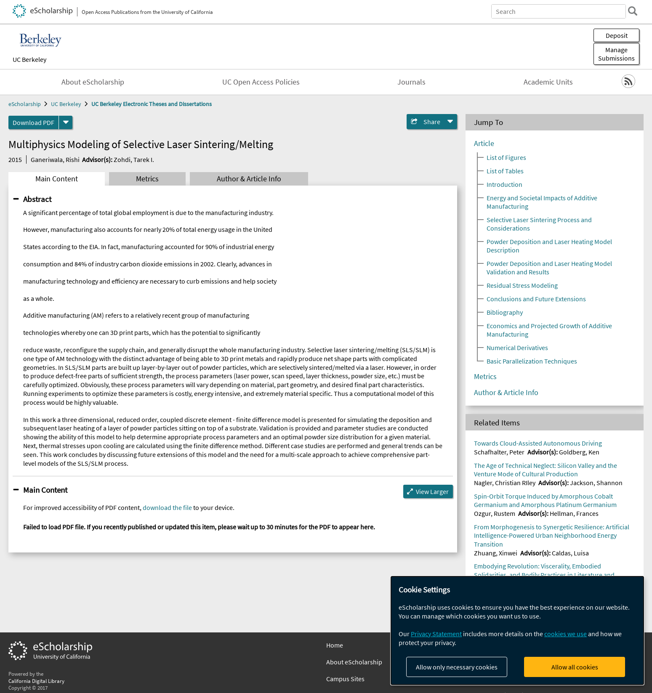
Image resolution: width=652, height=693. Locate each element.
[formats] (65, 122)
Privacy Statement (436, 633)
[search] (632, 11)
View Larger (432, 491)
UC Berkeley (29, 59)
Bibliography (505, 312)
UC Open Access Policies (261, 82)
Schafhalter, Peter (499, 452)
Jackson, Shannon (596, 482)
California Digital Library (36, 680)
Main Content (56, 178)
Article (484, 143)
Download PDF (33, 122)
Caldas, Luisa (570, 553)
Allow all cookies (574, 667)
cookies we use (565, 633)
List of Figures (506, 157)
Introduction (504, 184)
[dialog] (517, 630)
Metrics (147, 178)
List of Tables (505, 171)
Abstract (37, 199)
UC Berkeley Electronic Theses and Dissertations (151, 104)
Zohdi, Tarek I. (134, 159)
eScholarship (24, 104)
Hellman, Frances (574, 513)
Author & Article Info (249, 178)
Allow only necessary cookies (457, 667)
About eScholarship (92, 82)
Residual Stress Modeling (522, 285)
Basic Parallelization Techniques (532, 361)
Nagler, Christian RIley (504, 482)
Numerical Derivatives (517, 347)
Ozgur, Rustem (494, 513)
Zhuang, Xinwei (495, 553)
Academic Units (548, 82)
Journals (411, 82)
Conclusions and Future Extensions (536, 299)
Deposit (617, 35)
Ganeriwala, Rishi (55, 159)
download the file (167, 507)
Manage (616, 53)
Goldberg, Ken (579, 452)
